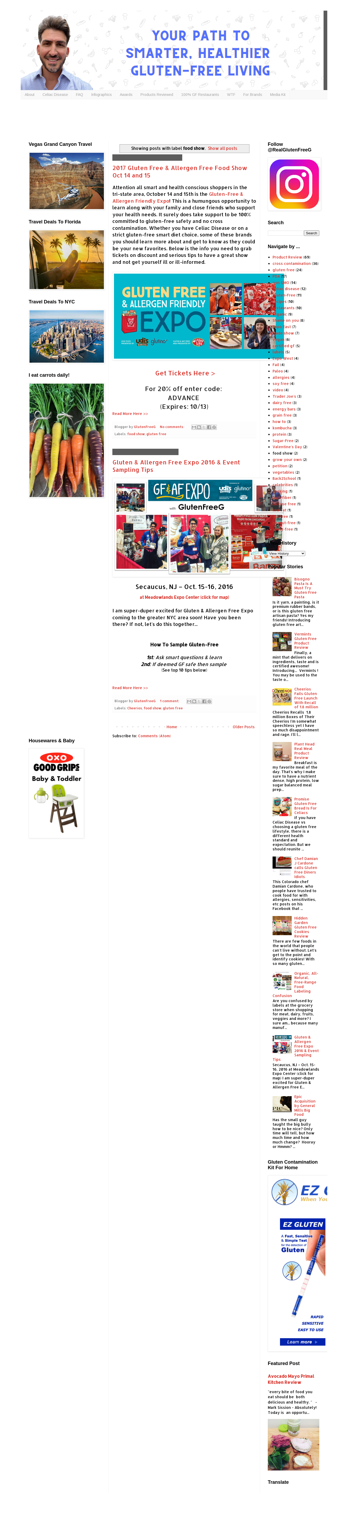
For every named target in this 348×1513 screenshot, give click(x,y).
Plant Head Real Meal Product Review (304, 751)
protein (279, 434)
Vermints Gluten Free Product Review (305, 641)
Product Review (287, 257)
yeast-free (283, 529)
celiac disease (286, 288)
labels (278, 352)
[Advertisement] (157, 119)
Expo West (283, 358)
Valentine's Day (287, 446)
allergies (281, 377)
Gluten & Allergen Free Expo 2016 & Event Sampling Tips (296, 1048)
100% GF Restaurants (200, 94)
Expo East (282, 326)
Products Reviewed (157, 94)
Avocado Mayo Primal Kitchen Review (291, 1379)
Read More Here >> (130, 413)
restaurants (284, 308)
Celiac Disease (55, 94)
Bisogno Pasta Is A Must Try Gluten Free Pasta (305, 588)
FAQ (79, 94)
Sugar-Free (283, 440)
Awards (126, 94)
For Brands (252, 94)
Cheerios (134, 708)
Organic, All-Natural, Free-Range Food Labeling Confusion (296, 984)
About (30, 94)
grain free (282, 415)
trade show (283, 333)
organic (280, 314)
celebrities (283, 484)
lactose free (284, 504)
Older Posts (244, 726)
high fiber (282, 497)
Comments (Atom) (154, 736)
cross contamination (292, 263)
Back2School (284, 478)
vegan (279, 339)
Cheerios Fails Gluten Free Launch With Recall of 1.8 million (306, 698)
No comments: (172, 427)
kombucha (282, 428)
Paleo (278, 371)
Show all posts (222, 148)
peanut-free (284, 522)
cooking (280, 491)
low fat (279, 510)
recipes (280, 301)
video (278, 390)
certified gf (284, 346)
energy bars (284, 409)
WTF (231, 94)
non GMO (281, 282)
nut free (280, 516)
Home (172, 726)
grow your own (287, 459)
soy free (281, 383)
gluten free (156, 434)
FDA (276, 276)
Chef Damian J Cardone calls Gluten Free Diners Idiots (306, 867)
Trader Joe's (284, 396)
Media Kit (278, 94)
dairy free (282, 402)
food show (136, 434)
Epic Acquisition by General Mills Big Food (305, 1105)
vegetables (283, 472)
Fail (276, 364)
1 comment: (170, 701)
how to (279, 421)
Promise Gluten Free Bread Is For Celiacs (305, 806)
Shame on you (286, 320)
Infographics (101, 94)
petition (280, 466)
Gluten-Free (284, 295)
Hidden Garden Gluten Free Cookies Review (305, 927)
